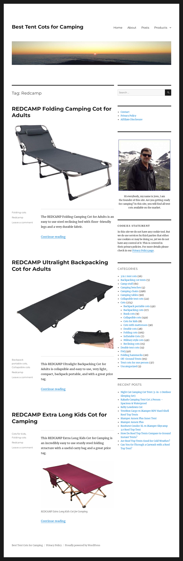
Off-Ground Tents (131, 358)
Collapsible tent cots (132, 298)
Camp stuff (127, 283)
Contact (125, 112)
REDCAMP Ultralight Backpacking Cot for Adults (60, 265)
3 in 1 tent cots (129, 276)
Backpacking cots (133, 310)
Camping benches (131, 287)
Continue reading (53, 236)
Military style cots (133, 340)
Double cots (130, 328)
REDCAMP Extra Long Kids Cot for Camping (59, 418)
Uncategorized (129, 366)
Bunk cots (129, 313)
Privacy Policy (128, 115)
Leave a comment (22, 222)
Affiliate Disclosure (131, 119)
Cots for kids (19, 433)
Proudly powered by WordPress (82, 545)
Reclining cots (131, 343)
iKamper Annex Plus (132, 422)
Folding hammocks (132, 355)
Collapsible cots (21, 367)
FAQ (123, 351)
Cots (123, 302)
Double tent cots (130, 347)
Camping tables (129, 295)
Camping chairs (130, 291)
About (131, 27)
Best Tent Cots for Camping (47, 27)
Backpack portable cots (136, 306)
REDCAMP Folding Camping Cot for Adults (62, 112)
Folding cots (19, 212)
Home (117, 27)
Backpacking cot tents (133, 280)
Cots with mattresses (135, 325)
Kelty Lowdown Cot (131, 407)
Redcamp (17, 217)
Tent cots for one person (135, 362)
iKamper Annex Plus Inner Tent (139, 418)
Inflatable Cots (131, 336)
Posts (145, 27)
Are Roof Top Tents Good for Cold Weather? (145, 440)
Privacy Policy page (143, 250)
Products (160, 27)
